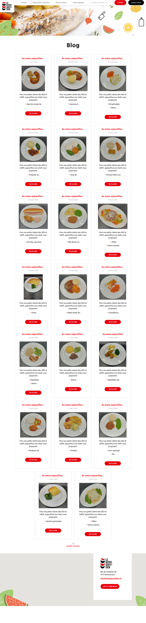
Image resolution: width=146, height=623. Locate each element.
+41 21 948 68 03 (110, 595)
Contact (120, 3)
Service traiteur (61, 3)
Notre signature (78, 3)
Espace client (136, 3)
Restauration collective (41, 3)
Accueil (23, 3)
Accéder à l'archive (73, 554)
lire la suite (33, 114)
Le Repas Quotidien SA (99, 3)
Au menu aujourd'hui (113, 339)
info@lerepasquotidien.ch (110, 587)
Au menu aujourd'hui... (33, 58)
